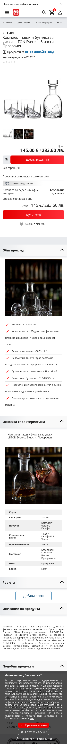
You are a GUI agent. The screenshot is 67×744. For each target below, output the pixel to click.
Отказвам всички (33, 732)
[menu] (7, 12)
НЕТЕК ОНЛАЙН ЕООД (39, 51)
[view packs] (33, 159)
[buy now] (33, 214)
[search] (44, 12)
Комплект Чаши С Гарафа (47, 525)
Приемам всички (33, 725)
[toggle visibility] (33, 250)
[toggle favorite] (32, 224)
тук (32, 718)
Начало (7, 23)
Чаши (57, 23)
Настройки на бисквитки (33, 739)
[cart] (52, 12)
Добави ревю (33, 595)
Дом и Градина (22, 22)
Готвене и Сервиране (42, 23)
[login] (60, 12)
